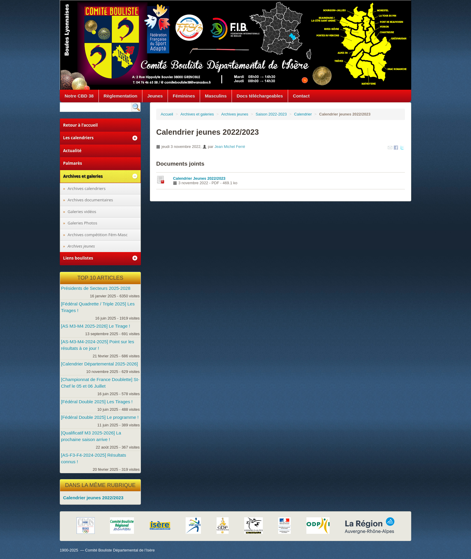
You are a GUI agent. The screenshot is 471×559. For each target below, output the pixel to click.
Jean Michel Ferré (229, 146)
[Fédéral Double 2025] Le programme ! (99, 417)
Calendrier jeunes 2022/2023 (93, 497)
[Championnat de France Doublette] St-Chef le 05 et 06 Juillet (100, 383)
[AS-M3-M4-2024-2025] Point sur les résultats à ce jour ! (97, 345)
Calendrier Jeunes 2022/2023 (199, 178)
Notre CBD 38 (79, 95)
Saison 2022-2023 (271, 114)
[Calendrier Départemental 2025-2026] (99, 363)
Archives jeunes (234, 114)
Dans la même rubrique (100, 485)
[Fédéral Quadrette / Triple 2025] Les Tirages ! (98, 307)
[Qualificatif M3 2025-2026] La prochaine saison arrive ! (91, 436)
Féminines (184, 95)
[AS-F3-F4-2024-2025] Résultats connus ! (93, 458)
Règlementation (121, 95)
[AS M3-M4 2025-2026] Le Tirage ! (95, 326)
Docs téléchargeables (260, 95)
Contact (301, 95)
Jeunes (155, 95)
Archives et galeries (197, 114)
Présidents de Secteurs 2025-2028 (95, 288)
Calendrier (303, 114)
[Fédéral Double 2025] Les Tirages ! (96, 401)
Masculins (216, 95)
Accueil (167, 114)
